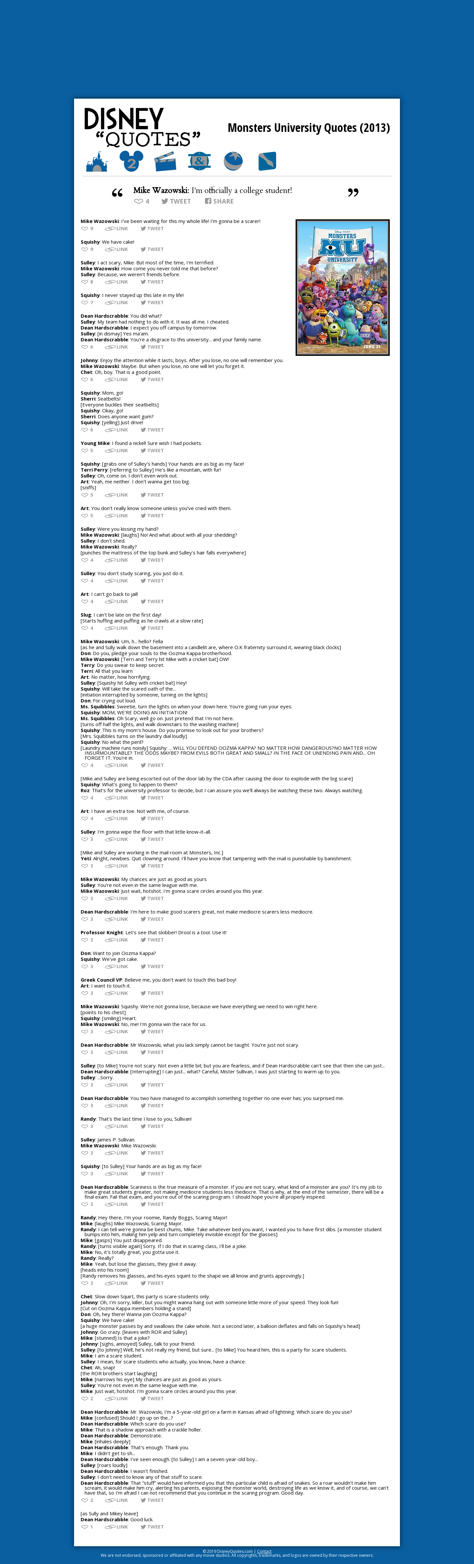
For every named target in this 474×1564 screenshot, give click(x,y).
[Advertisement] (237, 49)
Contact (264, 1551)
